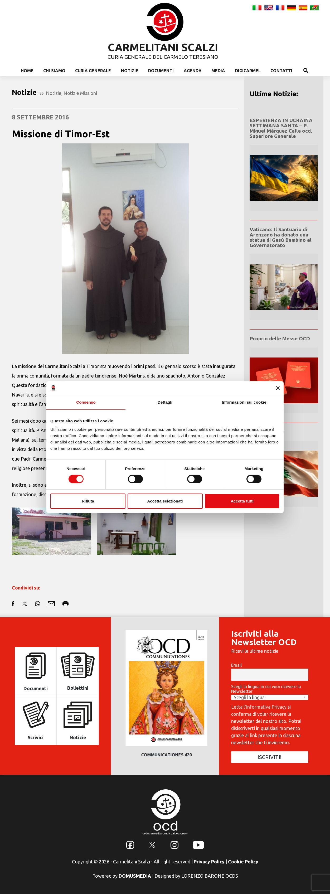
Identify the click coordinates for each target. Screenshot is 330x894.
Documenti (161, 70)
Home (27, 70)
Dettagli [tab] (165, 402)
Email (236, 665)
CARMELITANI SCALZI (163, 47)
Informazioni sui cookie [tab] (244, 402)
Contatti (281, 70)
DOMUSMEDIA (135, 875)
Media (218, 70)
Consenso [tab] (85, 402)
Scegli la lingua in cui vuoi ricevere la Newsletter (266, 689)
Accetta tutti (242, 501)
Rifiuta (88, 501)
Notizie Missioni (80, 93)
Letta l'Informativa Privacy (259, 706)
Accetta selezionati (165, 501)
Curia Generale (93, 70)
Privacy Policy (209, 861)
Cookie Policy (243, 861)
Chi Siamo (54, 70)
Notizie (129, 70)
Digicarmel (248, 70)
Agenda (193, 70)
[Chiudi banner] (278, 388)
